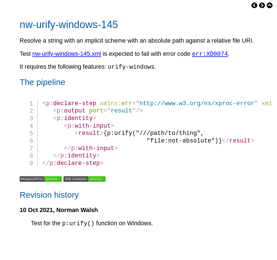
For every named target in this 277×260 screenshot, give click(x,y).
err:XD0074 (210, 54)
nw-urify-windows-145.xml (66, 55)
